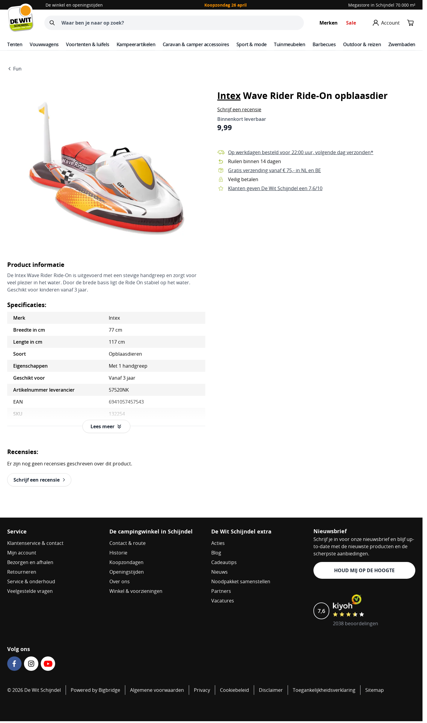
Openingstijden (126, 572)
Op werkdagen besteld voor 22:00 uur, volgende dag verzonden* (300, 152)
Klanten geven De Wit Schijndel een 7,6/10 (275, 188)
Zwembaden (401, 44)
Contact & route (127, 543)
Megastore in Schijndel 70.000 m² (381, 5)
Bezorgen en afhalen (30, 562)
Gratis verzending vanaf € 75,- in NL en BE (274, 170)
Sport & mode (251, 44)
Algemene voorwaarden (157, 690)
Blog (216, 552)
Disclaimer (271, 690)
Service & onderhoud (31, 581)
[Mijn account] (386, 23)
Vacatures (222, 600)
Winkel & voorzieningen (135, 591)
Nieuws (219, 572)
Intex (229, 95)
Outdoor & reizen (362, 44)
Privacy (202, 690)
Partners (221, 591)
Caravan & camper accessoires (196, 44)
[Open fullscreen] (106, 168)
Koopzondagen (126, 562)
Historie (118, 552)
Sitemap (374, 690)
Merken (328, 22)
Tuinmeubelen (289, 44)
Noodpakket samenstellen (240, 581)
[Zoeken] (52, 22)
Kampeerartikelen (136, 44)
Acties (218, 543)
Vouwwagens (44, 44)
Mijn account (21, 552)
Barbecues (324, 44)
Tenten (14, 44)
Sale (351, 22)
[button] (239, 109)
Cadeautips (224, 562)
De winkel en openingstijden (74, 5)
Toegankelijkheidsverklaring (324, 690)
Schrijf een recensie (239, 109)
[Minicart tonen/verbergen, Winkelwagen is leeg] (410, 23)
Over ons (119, 581)
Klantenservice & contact (35, 543)
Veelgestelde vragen (30, 591)
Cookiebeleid (234, 690)
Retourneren (21, 572)
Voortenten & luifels (87, 44)
